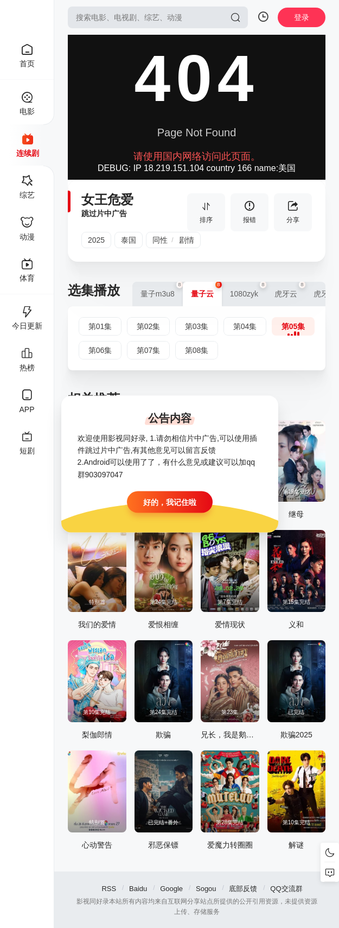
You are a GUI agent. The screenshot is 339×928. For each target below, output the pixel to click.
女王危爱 (107, 199)
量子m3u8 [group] (161, 290)
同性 (160, 240)
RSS (108, 889)
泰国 (128, 240)
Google (171, 889)
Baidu (138, 889)
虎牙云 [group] (289, 290)
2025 (96, 240)
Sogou (206, 889)
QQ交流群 (286, 889)
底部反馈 (243, 889)
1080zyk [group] (248, 290)
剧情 (186, 240)
